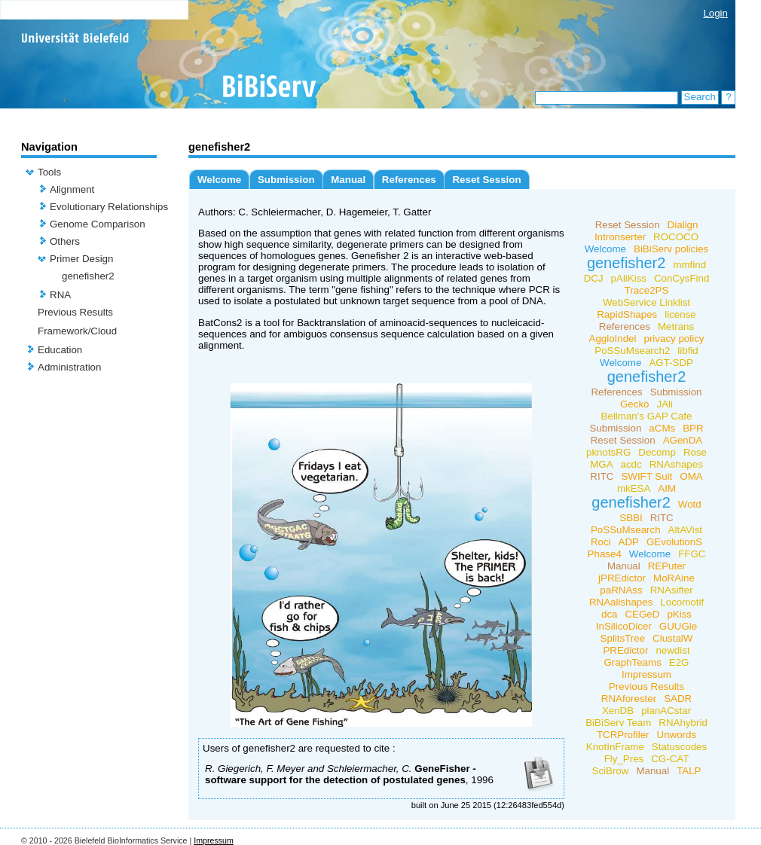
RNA (60, 294)
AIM (667, 488)
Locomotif (682, 602)
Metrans (676, 326)
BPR (693, 428)
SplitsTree (623, 638)
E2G (679, 662)
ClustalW (672, 638)
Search (700, 96)
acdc (631, 464)
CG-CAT (670, 758)
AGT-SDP (671, 362)
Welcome (219, 179)
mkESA (633, 488)
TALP (689, 770)
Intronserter (620, 237)
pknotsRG (608, 452)
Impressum (646, 674)
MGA (601, 464)
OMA (691, 476)
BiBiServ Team (618, 722)
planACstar (666, 710)
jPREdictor (622, 578)
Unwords (677, 734)
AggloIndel (613, 338)
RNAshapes (676, 464)
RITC (601, 476)
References (409, 179)
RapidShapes (627, 314)
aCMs (662, 428)
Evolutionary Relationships (109, 206)
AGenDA (683, 440)
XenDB (618, 710)
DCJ (594, 278)
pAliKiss (628, 278)
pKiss (679, 614)
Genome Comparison (97, 224)
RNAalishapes (621, 602)
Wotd (689, 504)
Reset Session (486, 179)
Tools (49, 172)
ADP (629, 542)
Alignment (72, 189)
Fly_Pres (624, 758)
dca (609, 614)
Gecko (634, 404)
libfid (687, 350)
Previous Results (75, 312)
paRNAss (621, 590)
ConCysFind (681, 278)
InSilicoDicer (624, 626)
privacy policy (674, 338)
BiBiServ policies (671, 249)
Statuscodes (679, 746)
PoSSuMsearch (626, 529)
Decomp (657, 452)
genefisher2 (88, 276)
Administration (69, 367)
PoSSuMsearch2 (632, 350)
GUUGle (678, 626)
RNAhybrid (683, 722)
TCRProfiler (623, 734)
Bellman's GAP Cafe (646, 416)
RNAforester (628, 698)
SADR (678, 698)
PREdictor (625, 650)
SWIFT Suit (646, 476)
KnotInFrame (615, 746)
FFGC (691, 554)
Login (715, 13)
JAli (665, 404)
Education (60, 349)
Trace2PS (647, 290)
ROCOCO (675, 237)
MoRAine (674, 578)
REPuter (667, 566)
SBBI (630, 517)
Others (65, 241)
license (680, 314)
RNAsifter (671, 590)
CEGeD (642, 614)
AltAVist (685, 529)
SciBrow (610, 770)
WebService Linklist (646, 302)
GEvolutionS (674, 542)
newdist (672, 650)
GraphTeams (633, 662)
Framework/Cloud (77, 331)
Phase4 (605, 554)
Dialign (683, 224)
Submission (286, 179)
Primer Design (81, 258)
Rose (695, 452)
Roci (601, 542)
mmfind (689, 264)
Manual (348, 179)
